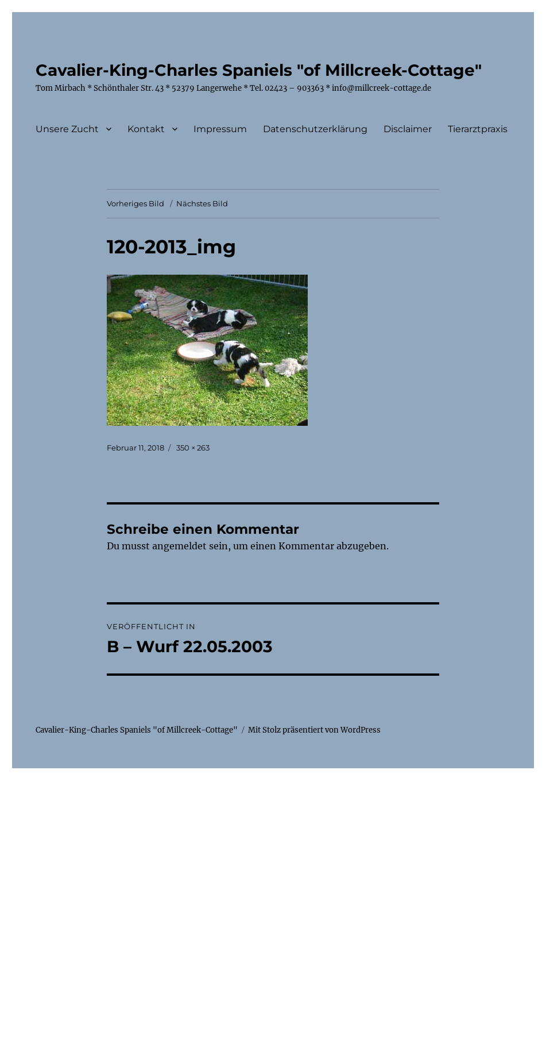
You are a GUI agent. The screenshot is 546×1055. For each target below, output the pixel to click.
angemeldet (179, 546)
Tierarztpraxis (478, 129)
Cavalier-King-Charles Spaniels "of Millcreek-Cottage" (259, 70)
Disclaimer (408, 129)
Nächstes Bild (202, 203)
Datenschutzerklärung (315, 129)
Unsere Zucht (67, 129)
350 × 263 (193, 447)
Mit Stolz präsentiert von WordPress (314, 730)
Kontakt (146, 129)
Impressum (220, 129)
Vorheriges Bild (135, 203)
